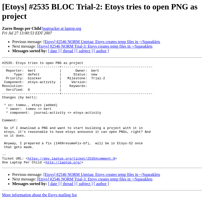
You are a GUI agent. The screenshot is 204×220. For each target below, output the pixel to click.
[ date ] (53, 51)
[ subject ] (84, 51)
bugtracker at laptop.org (61, 28)
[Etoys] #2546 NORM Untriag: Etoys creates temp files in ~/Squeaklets (101, 42)
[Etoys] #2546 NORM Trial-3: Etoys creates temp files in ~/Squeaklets (94, 46)
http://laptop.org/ (63, 182)
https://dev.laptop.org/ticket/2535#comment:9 (71, 178)
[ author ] (101, 51)
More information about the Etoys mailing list (39, 215)
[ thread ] (67, 51)
